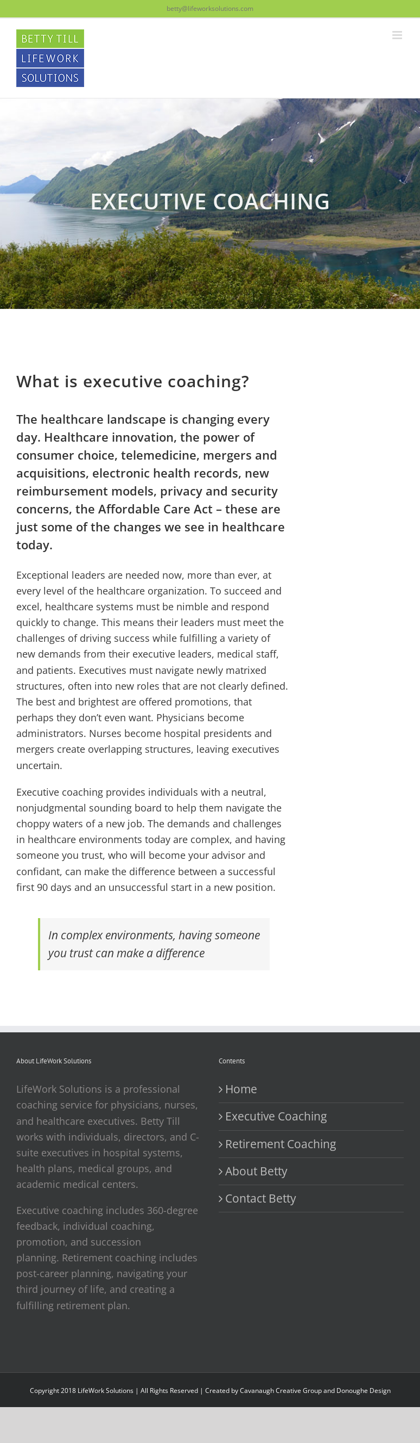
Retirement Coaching (280, 1143)
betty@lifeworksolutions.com (210, 8)
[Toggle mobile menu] (398, 35)
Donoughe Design (363, 1390)
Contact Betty (260, 1198)
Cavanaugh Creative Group (281, 1390)
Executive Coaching (276, 1116)
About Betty (256, 1171)
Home (241, 1089)
